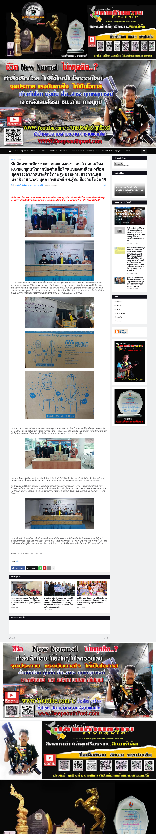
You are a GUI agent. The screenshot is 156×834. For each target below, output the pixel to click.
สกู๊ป (19, 159)
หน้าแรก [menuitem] (15, 151)
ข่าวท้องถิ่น (118, 317)
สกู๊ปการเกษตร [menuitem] (64, 151)
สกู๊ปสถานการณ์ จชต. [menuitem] (28, 151)
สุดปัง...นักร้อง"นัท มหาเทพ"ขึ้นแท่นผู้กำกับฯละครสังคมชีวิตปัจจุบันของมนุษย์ (128, 215)
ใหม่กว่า (12, 638)
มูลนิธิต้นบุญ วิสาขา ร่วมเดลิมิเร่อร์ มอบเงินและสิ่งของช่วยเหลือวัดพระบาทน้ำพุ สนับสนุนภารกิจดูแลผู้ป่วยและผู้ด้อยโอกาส (92, 601)
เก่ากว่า (106, 638)
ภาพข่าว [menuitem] (127, 151)
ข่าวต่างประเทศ (120, 313)
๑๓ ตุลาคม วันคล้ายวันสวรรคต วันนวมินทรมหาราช (129, 188)
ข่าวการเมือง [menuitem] (42, 151)
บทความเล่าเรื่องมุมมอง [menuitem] (22, 156)
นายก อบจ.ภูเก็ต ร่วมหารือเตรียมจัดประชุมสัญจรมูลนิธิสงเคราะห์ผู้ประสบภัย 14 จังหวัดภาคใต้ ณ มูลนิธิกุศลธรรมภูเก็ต (26, 601)
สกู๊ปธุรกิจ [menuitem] (118, 151)
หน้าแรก (14, 159)
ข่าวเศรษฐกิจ (119, 321)
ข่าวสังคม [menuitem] (53, 151)
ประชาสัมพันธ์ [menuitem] (107, 151)
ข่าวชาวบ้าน (119, 305)
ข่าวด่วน (117, 309)
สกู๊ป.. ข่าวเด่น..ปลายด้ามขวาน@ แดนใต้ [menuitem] (85, 151)
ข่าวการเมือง (119, 302)
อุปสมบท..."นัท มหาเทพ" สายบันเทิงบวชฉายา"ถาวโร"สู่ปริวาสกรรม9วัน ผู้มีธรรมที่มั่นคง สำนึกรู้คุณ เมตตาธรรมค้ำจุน (135, 282)
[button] (10, 151)
